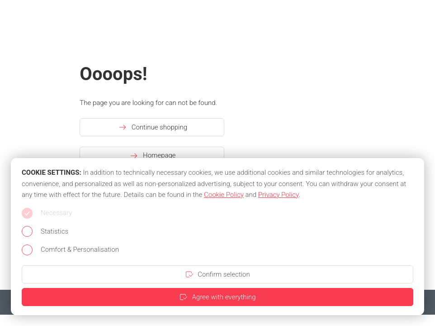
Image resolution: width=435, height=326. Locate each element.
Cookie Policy (224, 195)
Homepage (152, 155)
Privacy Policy (278, 195)
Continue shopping (152, 127)
